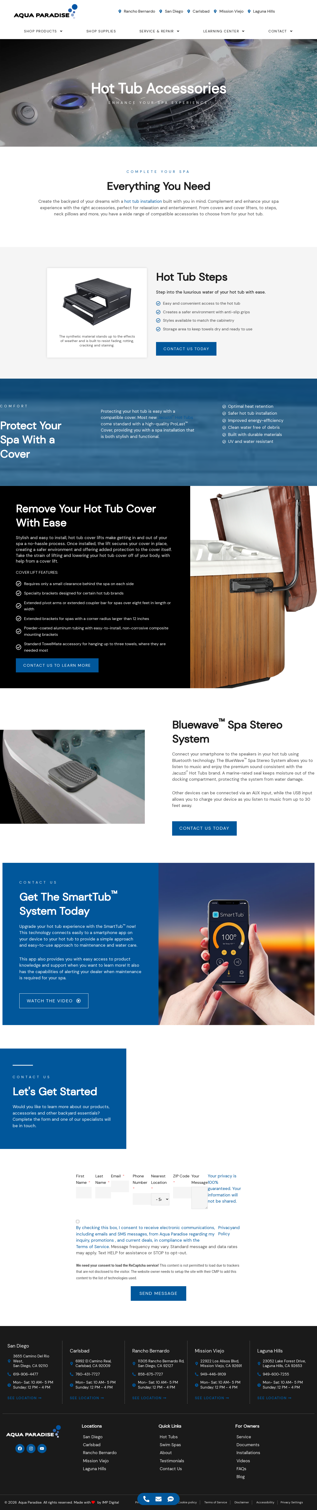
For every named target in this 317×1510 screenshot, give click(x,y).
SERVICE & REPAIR (159, 31)
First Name (270, 1180)
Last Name (290, 1180)
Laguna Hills (270, 1350)
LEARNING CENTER (224, 31)
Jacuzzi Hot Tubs (175, 459)
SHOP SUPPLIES (101, 31)
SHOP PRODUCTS (43, 31)
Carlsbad (79, 1350)
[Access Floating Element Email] (159, 1499)
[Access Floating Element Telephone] (146, 1499)
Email (305, 1176)
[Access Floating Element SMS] (171, 1499)
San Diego (18, 1345)
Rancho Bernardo (151, 1350)
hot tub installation (143, 201)
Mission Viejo (209, 1350)
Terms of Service (281, 1247)
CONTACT (280, 31)
